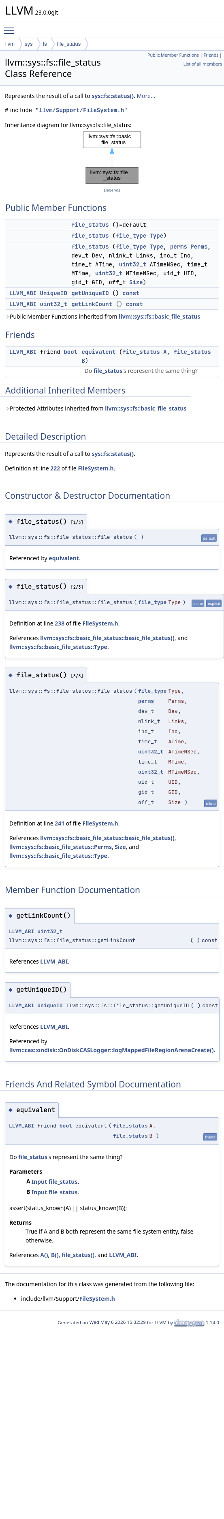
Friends (210, 55)
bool (70, 351)
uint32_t (132, 264)
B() (55, 1255)
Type (156, 235)
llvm (10, 44)
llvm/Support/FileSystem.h (81, 110)
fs (45, 44)
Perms (198, 246)
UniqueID (53, 293)
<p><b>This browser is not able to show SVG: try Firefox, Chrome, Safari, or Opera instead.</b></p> (112, 158)
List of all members (202, 64)
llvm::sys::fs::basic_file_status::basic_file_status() (107, 638)
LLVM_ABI (22, 293)
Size (136, 282)
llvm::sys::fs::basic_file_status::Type (58, 647)
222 (55, 468)
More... (146, 96)
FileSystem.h (95, 468)
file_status (69, 44)
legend (112, 190)
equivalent (98, 351)
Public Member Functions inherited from (102, 316)
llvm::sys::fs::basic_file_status (159, 316)
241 (59, 823)
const (130, 293)
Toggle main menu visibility (11, 27)
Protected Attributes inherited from (95, 408)
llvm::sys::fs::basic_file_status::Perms (60, 847)
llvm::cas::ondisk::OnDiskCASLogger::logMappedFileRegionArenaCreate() (111, 1050)
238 (59, 623)
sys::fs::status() (113, 96)
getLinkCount (91, 304)
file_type (130, 235)
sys (29, 44)
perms (178, 246)
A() (44, 1255)
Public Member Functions (173, 55)
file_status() (78, 1255)
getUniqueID (90, 293)
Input (39, 1181)
